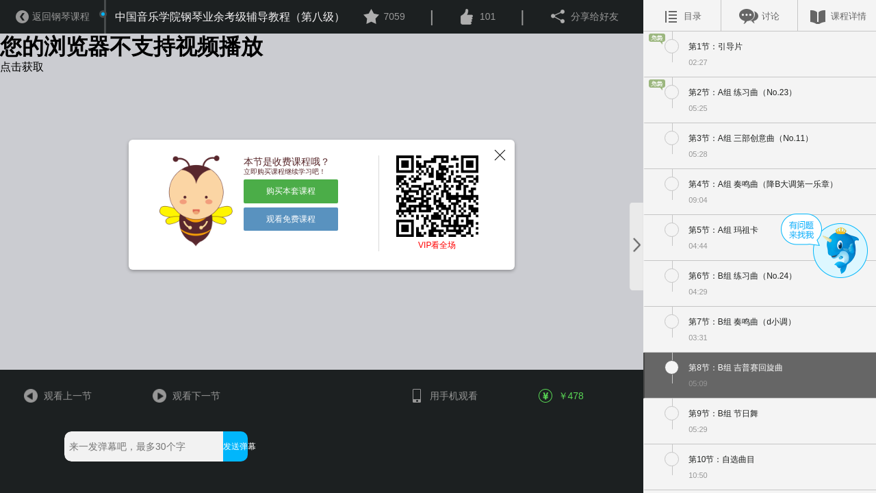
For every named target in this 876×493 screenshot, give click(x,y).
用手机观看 (443, 396)
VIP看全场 (437, 245)
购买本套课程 (290, 191)
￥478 (562, 396)
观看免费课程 (290, 219)
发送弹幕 (235, 446)
